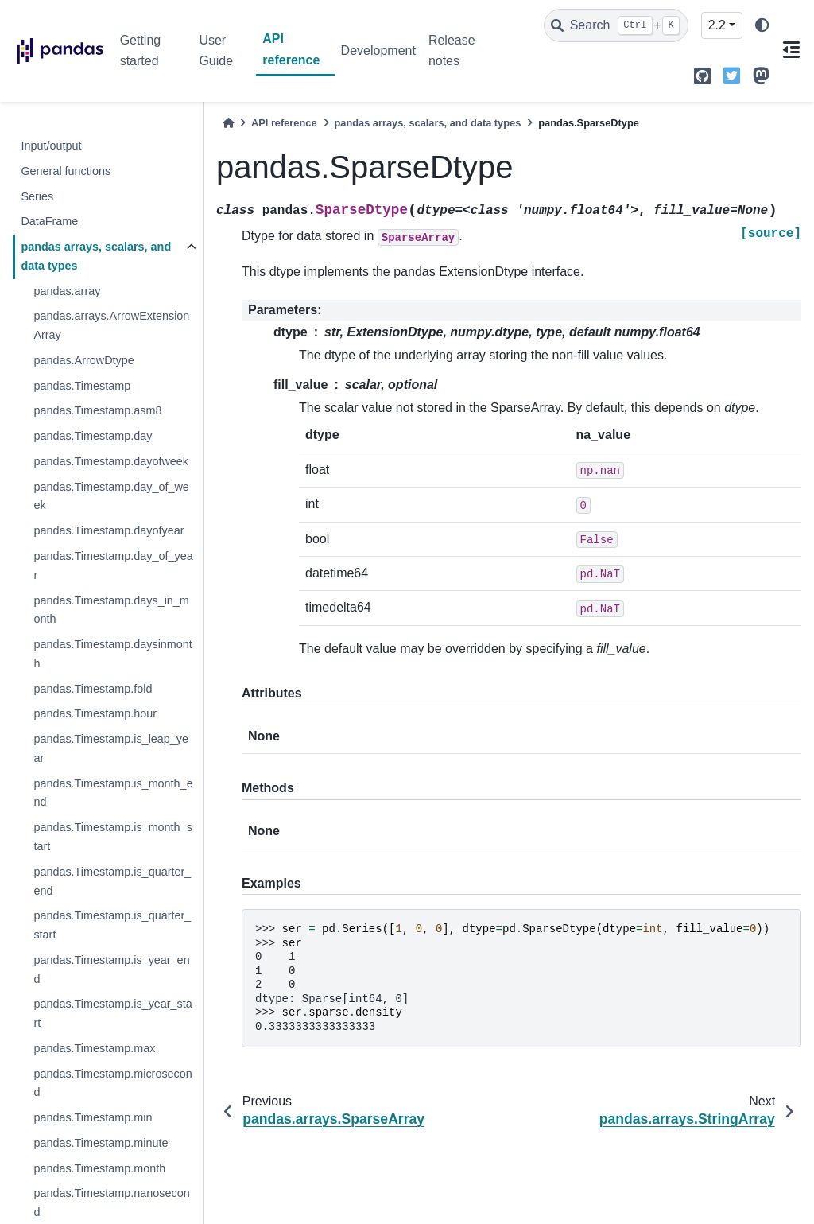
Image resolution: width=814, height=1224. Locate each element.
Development (378, 50)
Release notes (451, 50)
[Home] (228, 123)
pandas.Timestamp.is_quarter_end (112, 881)
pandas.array (66, 291)
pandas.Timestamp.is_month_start (112, 837)
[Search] (616, 25)
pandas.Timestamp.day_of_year (112, 565)
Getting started (140, 50)
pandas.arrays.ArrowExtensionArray (111, 325)
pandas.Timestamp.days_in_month (110, 610)
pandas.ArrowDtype (83, 360)
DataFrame (49, 221)
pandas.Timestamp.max (94, 1048)
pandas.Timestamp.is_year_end (111, 969)
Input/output (51, 145)
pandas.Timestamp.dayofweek (110, 461)
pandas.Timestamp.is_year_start (112, 1013)
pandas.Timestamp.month (99, 1168)
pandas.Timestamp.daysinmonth (112, 654)
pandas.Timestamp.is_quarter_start (112, 925)
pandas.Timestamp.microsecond (112, 1083)
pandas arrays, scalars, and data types (96, 256)
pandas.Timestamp (81, 385)
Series (37, 196)
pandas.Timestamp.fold (92, 688)
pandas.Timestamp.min (92, 1117)
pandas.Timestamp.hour (95, 713)
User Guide (216, 50)
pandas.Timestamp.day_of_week (110, 496)
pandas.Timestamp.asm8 (97, 410)
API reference (291, 49)
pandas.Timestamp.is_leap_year (110, 748)
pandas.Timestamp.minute (100, 1143)
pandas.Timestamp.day (92, 435)
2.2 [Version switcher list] (717, 25)
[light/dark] (762, 26)
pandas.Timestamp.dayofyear (108, 530)
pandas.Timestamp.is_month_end (112, 793)
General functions (65, 171)
